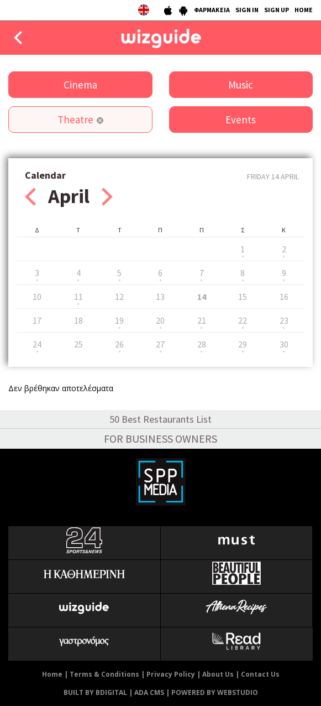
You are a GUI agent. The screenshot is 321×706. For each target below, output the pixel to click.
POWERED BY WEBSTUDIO (214, 692)
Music (240, 84)
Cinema (80, 84)
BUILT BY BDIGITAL (95, 692)
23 (284, 320)
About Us (218, 674)
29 (242, 344)
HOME (303, 10)
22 (242, 320)
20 (160, 320)
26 (119, 344)
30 (284, 344)
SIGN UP (276, 10)
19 (119, 320)
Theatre (75, 119)
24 (37, 344)
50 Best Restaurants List (160, 419)
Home (52, 674)
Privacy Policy (170, 674)
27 (160, 344)
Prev (30, 196)
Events (240, 119)
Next (107, 196)
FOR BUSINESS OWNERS (160, 438)
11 (78, 296)
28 (201, 344)
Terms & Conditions (104, 674)
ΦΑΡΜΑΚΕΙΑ (212, 10)
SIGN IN (247, 10)
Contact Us (260, 674)
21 (201, 320)
